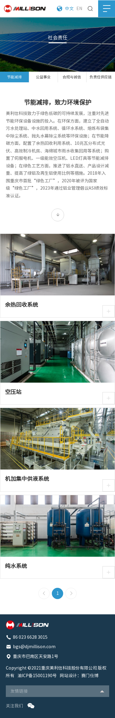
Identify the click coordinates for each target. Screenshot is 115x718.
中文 (69, 8)
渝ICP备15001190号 (37, 675)
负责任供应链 (101, 77)
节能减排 (14, 77)
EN (79, 8)
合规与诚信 (72, 77)
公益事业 (43, 77)
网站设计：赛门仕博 (79, 675)
